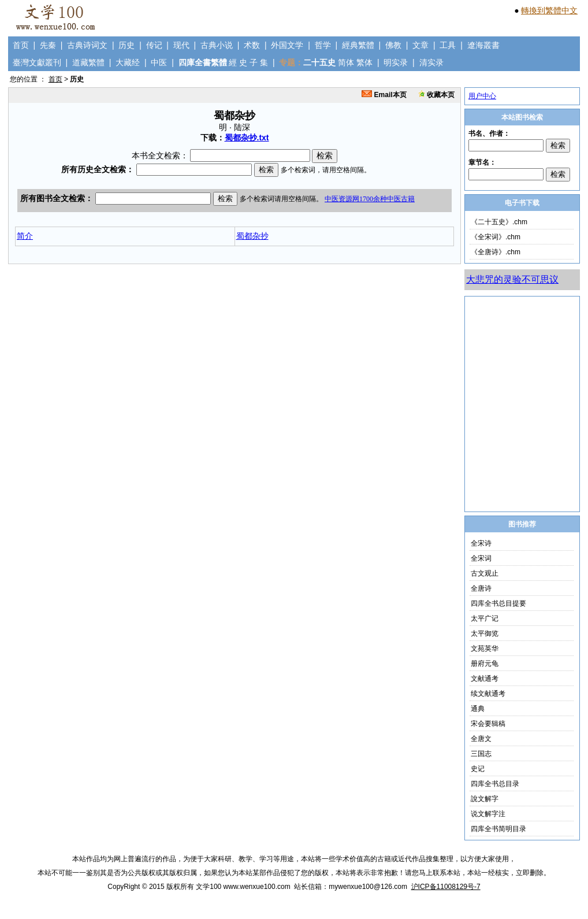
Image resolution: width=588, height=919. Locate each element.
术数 (252, 45)
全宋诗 (481, 543)
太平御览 (484, 633)
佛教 (393, 45)
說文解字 (484, 799)
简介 (25, 235)
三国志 (481, 754)
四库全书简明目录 (498, 829)
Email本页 (384, 95)
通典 (478, 709)
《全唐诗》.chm (495, 252)
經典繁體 (358, 45)
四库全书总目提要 (498, 603)
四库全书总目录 (495, 784)
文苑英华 (484, 648)
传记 (154, 45)
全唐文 (481, 739)
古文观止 (484, 573)
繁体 (364, 62)
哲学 (323, 45)
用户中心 (482, 96)
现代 (181, 45)
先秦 (48, 45)
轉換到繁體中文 (549, 10)
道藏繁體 (88, 62)
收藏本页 (436, 95)
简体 (346, 62)
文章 (420, 45)
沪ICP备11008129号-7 (446, 887)
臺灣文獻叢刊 (37, 62)
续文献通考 (488, 694)
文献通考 (484, 679)
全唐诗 (481, 588)
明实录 (396, 62)
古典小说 (216, 45)
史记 (478, 769)
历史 (126, 45)
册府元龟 (484, 663)
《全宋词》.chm (495, 237)
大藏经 (128, 62)
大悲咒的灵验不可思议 (512, 279)
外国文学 (287, 45)
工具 (448, 45)
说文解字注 (488, 814)
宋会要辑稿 (488, 724)
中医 (159, 62)
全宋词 (481, 558)
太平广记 (484, 618)
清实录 (431, 62)
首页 (21, 45)
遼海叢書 (483, 45)
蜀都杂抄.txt (247, 137)
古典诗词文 (87, 45)
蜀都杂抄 (252, 235)
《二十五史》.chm (499, 222)
